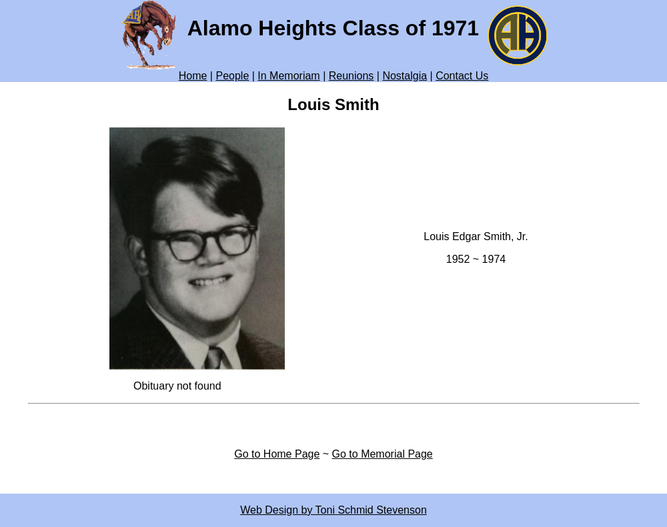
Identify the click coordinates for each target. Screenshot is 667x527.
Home (193, 75)
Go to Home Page (276, 454)
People (232, 75)
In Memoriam (288, 75)
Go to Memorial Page (382, 454)
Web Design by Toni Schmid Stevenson (333, 510)
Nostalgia (404, 75)
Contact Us (462, 75)
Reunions (351, 75)
